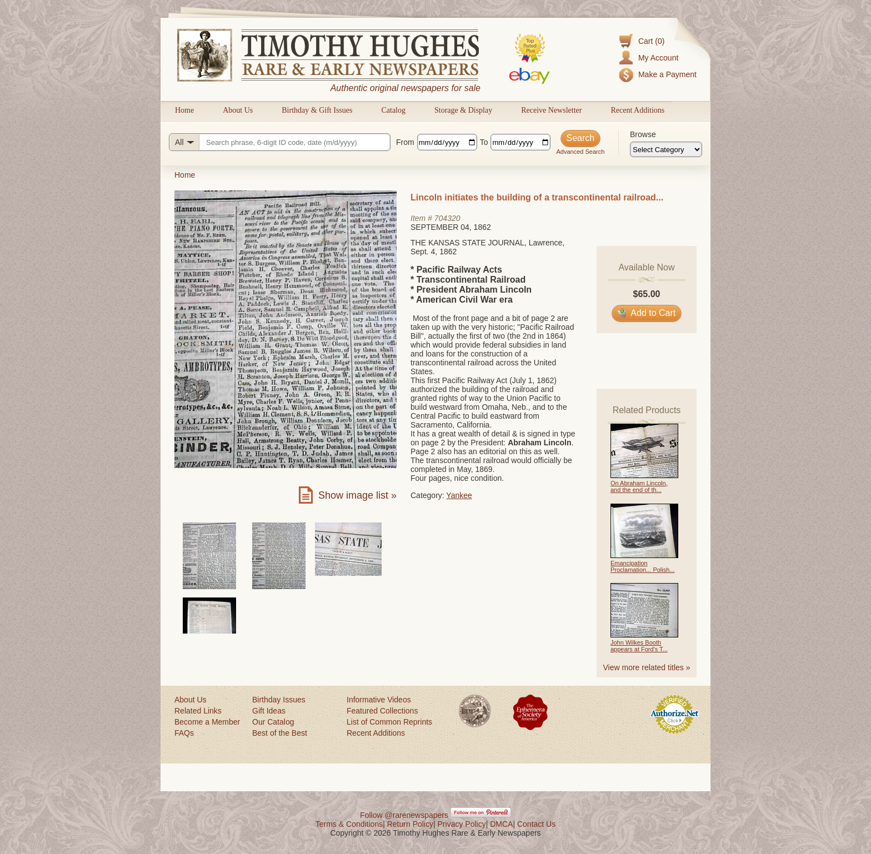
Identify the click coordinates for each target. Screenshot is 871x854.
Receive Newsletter (551, 110)
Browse (643, 134)
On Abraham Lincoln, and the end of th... (639, 486)
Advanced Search (580, 151)
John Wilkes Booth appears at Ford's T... (639, 645)
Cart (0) (651, 41)
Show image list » (357, 495)
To (484, 142)
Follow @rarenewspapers (404, 815)
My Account (658, 57)
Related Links (198, 710)
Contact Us (536, 824)
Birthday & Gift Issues (317, 110)
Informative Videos (379, 699)
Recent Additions (637, 110)
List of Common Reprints (389, 721)
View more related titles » (646, 667)
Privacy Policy (462, 824)
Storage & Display (463, 110)
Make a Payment (667, 74)
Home (184, 110)
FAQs (184, 733)
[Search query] (280, 142)
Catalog (393, 110)
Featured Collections (382, 710)
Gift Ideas (269, 710)
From (405, 142)
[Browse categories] (666, 149)
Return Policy (410, 824)
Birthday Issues (279, 699)
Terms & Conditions (349, 824)
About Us (238, 110)
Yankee (459, 495)
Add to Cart (647, 313)
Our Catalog (273, 721)
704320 (447, 218)
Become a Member (207, 721)
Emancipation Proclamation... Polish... (642, 566)
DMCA (501, 824)
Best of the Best (279, 733)
